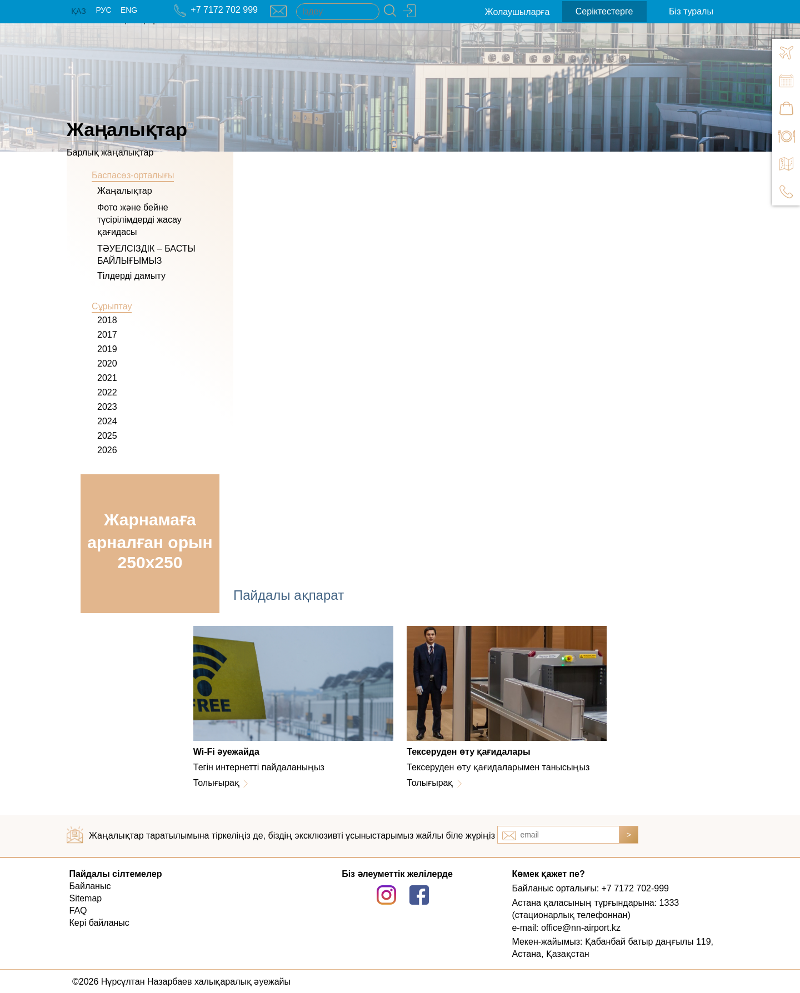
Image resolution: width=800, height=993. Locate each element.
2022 (107, 392)
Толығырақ (216, 783)
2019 (107, 349)
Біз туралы (691, 11)
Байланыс (90, 886)
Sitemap (85, 898)
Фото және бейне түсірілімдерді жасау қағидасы (139, 220)
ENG (129, 10)
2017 (107, 334)
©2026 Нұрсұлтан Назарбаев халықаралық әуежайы (181, 981)
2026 (107, 450)
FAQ (78, 910)
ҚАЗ (78, 11)
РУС (103, 10)
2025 (107, 435)
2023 (107, 407)
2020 (107, 363)
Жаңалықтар (124, 190)
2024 (107, 421)
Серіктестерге (604, 11)
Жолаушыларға (517, 12)
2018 (107, 320)
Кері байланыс (99, 922)
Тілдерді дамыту (131, 275)
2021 (107, 378)
